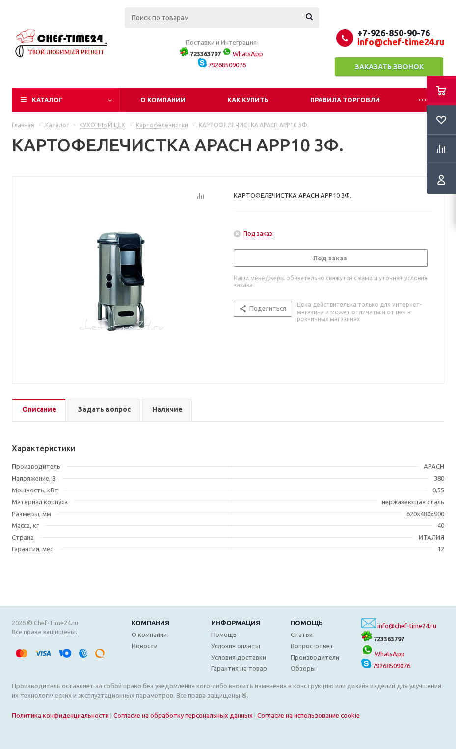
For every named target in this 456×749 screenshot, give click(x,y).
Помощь (307, 622)
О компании (163, 99)
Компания (150, 622)
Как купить (247, 99)
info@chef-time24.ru (406, 625)
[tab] (39, 410)
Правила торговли (345, 99)
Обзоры (303, 668)
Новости (145, 645)
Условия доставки (238, 657)
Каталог (47, 99)
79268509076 (222, 64)
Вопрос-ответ (312, 645)
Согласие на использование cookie (308, 715)
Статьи (302, 634)
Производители (315, 657)
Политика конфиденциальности (60, 715)
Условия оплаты (235, 645)
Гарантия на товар (239, 668)
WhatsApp (242, 53)
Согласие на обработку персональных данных (183, 715)
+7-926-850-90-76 (393, 33)
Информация (235, 622)
